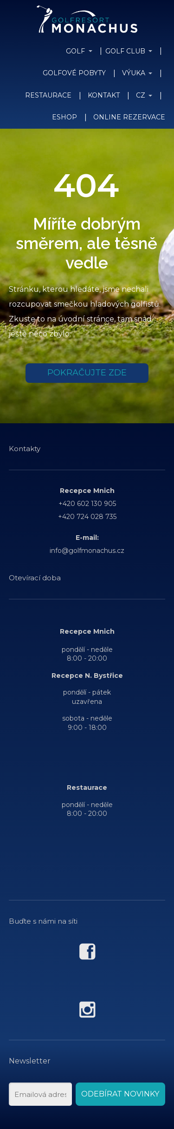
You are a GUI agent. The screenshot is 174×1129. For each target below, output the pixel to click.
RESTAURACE (48, 95)
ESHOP (64, 117)
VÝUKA (133, 73)
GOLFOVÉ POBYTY (74, 73)
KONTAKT (104, 95)
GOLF (75, 51)
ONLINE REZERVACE (129, 117)
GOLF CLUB (125, 51)
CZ (140, 95)
